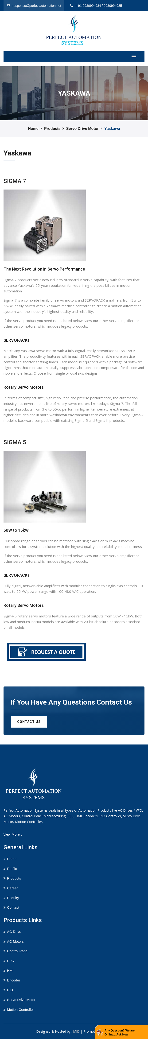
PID (10, 990)
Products (52, 129)
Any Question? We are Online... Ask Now (120, 1032)
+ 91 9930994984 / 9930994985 (98, 6)
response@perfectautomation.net (36, 6)
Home (33, 129)
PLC (10, 961)
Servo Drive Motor (82, 129)
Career (12, 888)
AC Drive (14, 932)
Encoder (13, 980)
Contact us (29, 722)
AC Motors (15, 941)
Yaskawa (112, 129)
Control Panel (17, 951)
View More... (13, 834)
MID (76, 1031)
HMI (10, 971)
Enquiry (13, 898)
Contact (13, 907)
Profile (12, 869)
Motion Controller (20, 1010)
